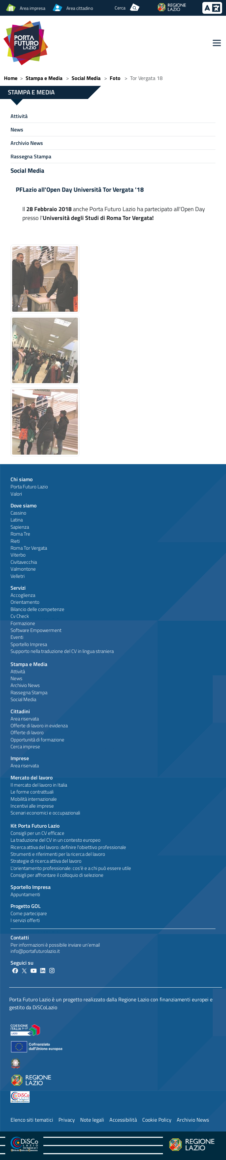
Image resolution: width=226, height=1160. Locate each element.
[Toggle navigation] (217, 42)
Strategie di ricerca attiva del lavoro (46, 861)
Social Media (86, 78)
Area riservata (25, 718)
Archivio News (27, 143)
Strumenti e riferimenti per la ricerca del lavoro (58, 854)
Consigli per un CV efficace (37, 833)
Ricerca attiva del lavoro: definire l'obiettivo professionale (68, 847)
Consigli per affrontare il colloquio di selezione (57, 875)
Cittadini (20, 711)
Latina (17, 519)
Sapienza (20, 527)
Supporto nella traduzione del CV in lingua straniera (62, 651)
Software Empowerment (36, 630)
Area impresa (32, 8)
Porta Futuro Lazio (29, 486)
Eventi (17, 637)
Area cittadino (79, 8)
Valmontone (23, 569)
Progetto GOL (26, 906)
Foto (115, 78)
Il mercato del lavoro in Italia (39, 785)
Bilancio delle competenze (37, 609)
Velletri (18, 576)
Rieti (15, 541)
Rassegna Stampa (31, 156)
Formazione (23, 623)
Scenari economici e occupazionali (45, 812)
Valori (16, 494)
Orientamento (25, 602)
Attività (19, 116)
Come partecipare (29, 913)
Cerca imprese (25, 746)
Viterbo (18, 555)
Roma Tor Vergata (29, 548)
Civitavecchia (24, 562)
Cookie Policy (156, 1120)
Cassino (18, 513)
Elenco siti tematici (32, 1120)
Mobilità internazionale (34, 799)
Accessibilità (123, 1120)
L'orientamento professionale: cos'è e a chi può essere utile (71, 868)
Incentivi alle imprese (32, 806)
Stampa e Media (44, 78)
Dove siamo (23, 505)
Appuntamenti (25, 894)
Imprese (20, 758)
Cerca (120, 7)
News (17, 129)
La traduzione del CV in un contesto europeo (56, 840)
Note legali (92, 1120)
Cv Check (20, 616)
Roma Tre (20, 534)
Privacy (66, 1120)
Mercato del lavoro (32, 777)
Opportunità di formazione (37, 739)
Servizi (18, 588)
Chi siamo (22, 479)
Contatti (20, 937)
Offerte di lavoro (27, 732)
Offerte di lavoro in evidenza (39, 725)
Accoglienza (23, 595)
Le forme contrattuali (32, 792)
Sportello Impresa (29, 644)
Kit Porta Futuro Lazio (35, 826)
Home (10, 78)
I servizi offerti (25, 920)
